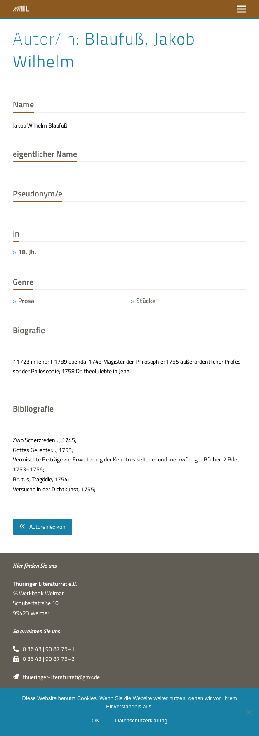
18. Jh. (27, 252)
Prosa (26, 300)
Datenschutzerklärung (141, 720)
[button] (241, 8)
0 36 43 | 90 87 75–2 (43, 658)
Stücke (145, 300)
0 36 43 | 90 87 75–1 (43, 648)
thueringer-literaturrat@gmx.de (56, 677)
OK (95, 720)
